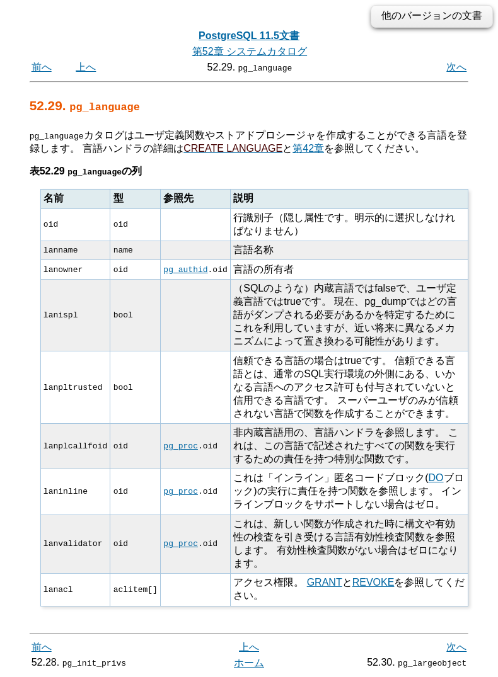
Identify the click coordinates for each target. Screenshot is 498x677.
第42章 (308, 147)
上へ (86, 67)
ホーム (249, 662)
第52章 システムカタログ (249, 51)
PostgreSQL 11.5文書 (249, 35)
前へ (42, 67)
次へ (456, 67)
